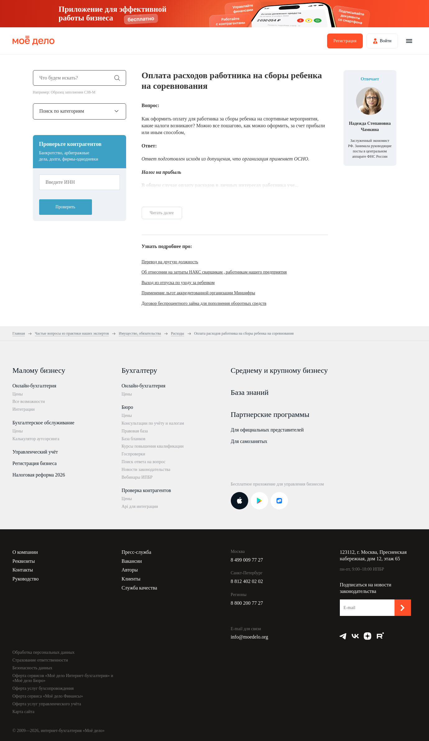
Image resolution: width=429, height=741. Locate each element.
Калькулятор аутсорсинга (35, 438)
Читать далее (162, 212)
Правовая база (134, 431)
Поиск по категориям (61, 111)
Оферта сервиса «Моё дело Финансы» (47, 696)
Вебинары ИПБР (137, 477)
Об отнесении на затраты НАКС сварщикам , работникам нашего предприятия (214, 272)
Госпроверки (133, 454)
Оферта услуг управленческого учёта (46, 704)
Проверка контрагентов (146, 490)
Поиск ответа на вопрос (143, 461)
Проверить (65, 207)
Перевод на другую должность (170, 262)
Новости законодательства (145, 469)
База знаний (250, 392)
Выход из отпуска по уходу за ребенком (178, 282)
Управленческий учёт (35, 451)
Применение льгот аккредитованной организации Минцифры (198, 293)
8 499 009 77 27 (247, 560)
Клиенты (130, 578)
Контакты (22, 569)
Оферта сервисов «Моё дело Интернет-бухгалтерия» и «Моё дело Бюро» (62, 678)
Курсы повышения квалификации (152, 446)
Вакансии (131, 561)
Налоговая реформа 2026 (38, 474)
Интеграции (23, 409)
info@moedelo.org (249, 636)
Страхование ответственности (40, 660)
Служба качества (139, 587)
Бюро (127, 407)
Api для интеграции (139, 506)
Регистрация (344, 40)
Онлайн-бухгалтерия (34, 385)
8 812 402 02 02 (247, 581)
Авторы (129, 569)
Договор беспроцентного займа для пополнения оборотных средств (204, 303)
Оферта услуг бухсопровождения (43, 688)
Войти (385, 40)
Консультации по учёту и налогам (152, 423)
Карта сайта (23, 711)
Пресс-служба (136, 552)
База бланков (133, 438)
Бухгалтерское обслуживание (43, 422)
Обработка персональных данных (43, 652)
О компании (25, 552)
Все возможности (28, 401)
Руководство (25, 578)
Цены (17, 394)
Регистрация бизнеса (34, 463)
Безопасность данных (32, 668)
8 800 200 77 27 (247, 603)
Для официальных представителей (267, 429)
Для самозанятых (249, 441)
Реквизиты (23, 561)
